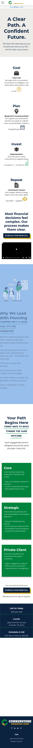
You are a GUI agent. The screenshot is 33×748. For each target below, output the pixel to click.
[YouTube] (18, 728)
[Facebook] (12, 728)
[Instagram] (21, 728)
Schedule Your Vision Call (16, 590)
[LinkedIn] (15, 728)
